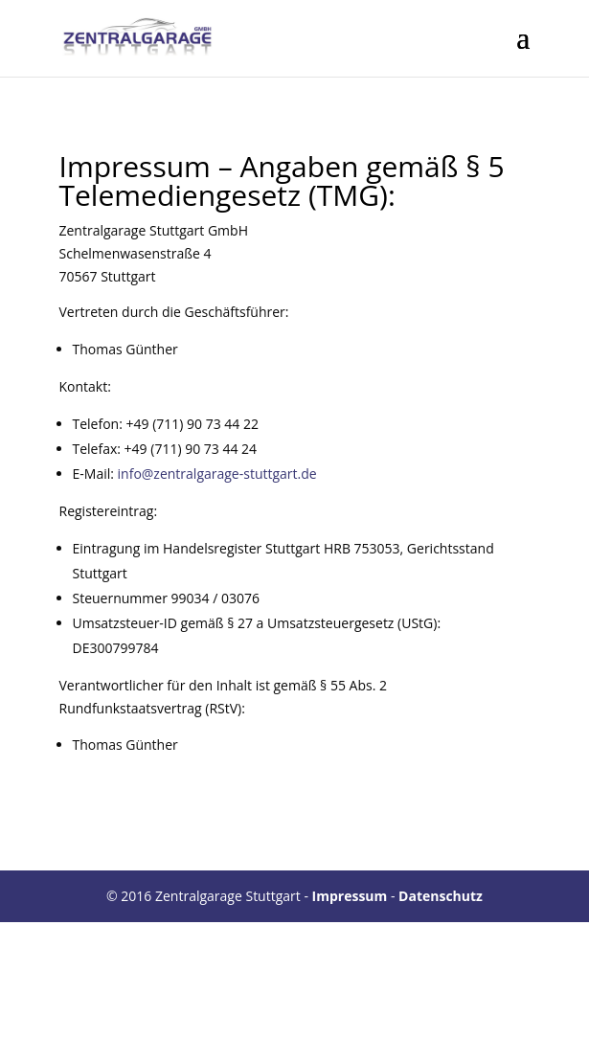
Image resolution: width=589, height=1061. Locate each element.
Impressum (350, 896)
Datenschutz (440, 896)
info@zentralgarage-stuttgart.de (217, 473)
